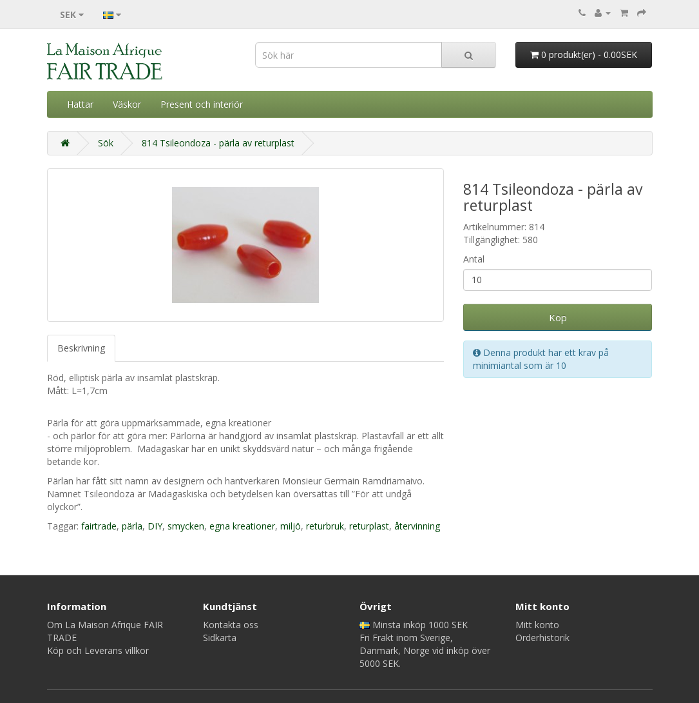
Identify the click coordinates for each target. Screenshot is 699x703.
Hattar (80, 104)
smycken (186, 526)
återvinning (417, 526)
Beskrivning (81, 348)
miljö (290, 526)
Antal (473, 259)
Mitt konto (537, 625)
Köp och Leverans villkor (98, 650)
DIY (155, 526)
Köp (558, 317)
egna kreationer (242, 526)
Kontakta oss (230, 625)
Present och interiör (201, 104)
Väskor (127, 104)
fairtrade (99, 526)
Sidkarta (219, 637)
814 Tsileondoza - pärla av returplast (218, 143)
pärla (132, 526)
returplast (369, 526)
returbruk (325, 526)
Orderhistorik (542, 637)
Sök (105, 143)
